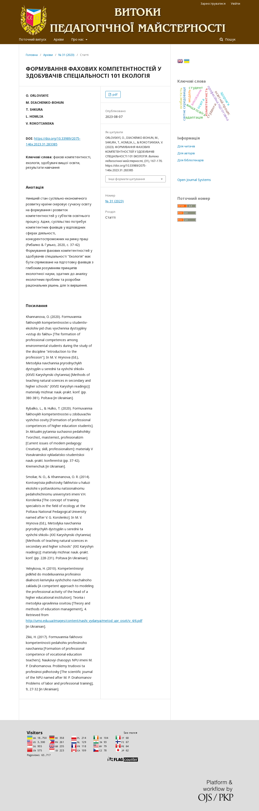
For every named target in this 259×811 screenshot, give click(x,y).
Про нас (78, 39)
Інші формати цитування (127, 179)
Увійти (235, 3)
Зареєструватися (213, 3)
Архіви (59, 39)
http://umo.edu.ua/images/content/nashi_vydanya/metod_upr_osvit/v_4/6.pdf (84, 620)
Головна (32, 55)
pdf (114, 94)
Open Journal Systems (194, 180)
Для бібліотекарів (190, 160)
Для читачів (186, 146)
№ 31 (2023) (66, 55)
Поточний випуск (32, 39)
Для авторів (186, 153)
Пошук (230, 39)
